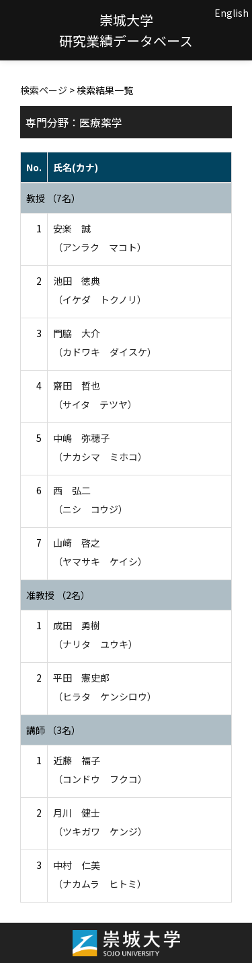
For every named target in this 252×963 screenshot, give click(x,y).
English (231, 12)
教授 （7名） (53, 198)
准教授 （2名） (58, 595)
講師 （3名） (53, 730)
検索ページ (43, 90)
